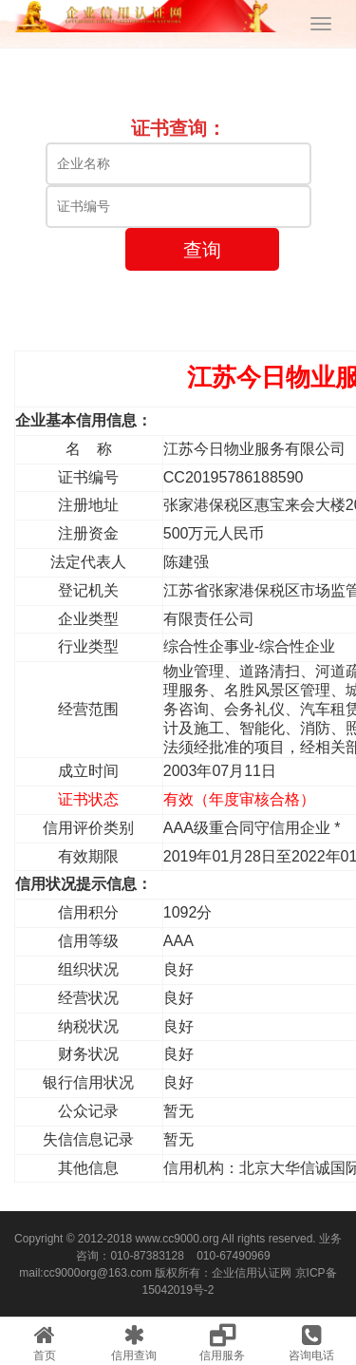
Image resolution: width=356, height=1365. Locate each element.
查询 (202, 249)
